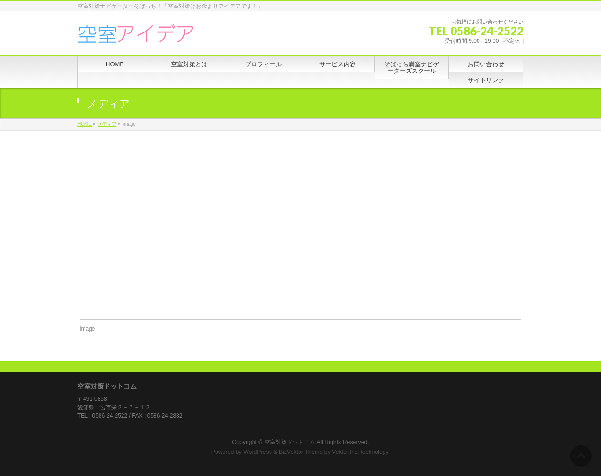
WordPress (257, 452)
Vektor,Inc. (345, 452)
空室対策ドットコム (289, 442)
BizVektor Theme (301, 452)
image (87, 328)
